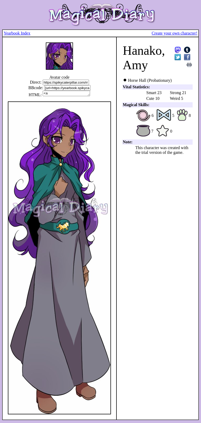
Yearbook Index (17, 33)
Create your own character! (174, 33)
